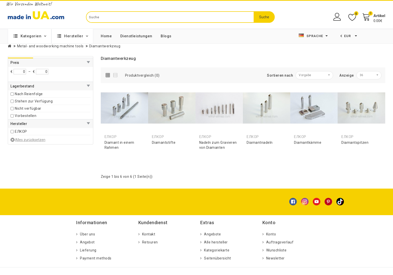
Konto (271, 234)
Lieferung (88, 250)
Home (106, 36)
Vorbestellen (25, 116)
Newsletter (275, 258)
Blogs (166, 36)
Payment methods (96, 258)
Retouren (150, 242)
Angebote (212, 234)
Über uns (87, 234)
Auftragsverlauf (280, 242)
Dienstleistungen (136, 36)
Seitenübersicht (217, 258)
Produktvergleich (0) (142, 75)
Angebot (87, 242)
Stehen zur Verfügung (34, 101)
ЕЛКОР (21, 131)
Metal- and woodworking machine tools (50, 46)
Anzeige (346, 75)
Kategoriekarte (216, 250)
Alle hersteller (216, 242)
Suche (264, 17)
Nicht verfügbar (28, 108)
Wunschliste (276, 250)
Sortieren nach (280, 75)
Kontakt (148, 234)
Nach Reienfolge (29, 94)
